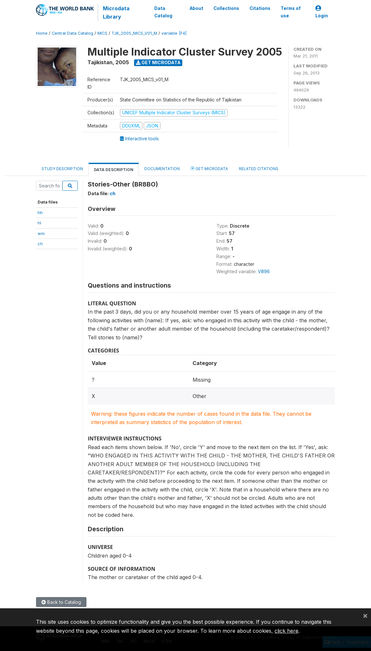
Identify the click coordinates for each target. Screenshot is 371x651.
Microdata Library (116, 12)
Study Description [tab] (62, 168)
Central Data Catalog (72, 33)
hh (40, 212)
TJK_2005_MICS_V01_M (134, 33)
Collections (226, 8)
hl (39, 222)
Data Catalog (163, 12)
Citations (259, 8)
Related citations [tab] (258, 168)
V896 (264, 271)
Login (321, 12)
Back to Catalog (61, 602)
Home (42, 33)
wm (41, 233)
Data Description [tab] (113, 169)
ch (40, 243)
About (196, 8)
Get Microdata (158, 62)
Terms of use (291, 12)
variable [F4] (173, 33)
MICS (102, 33)
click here (286, 631)
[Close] (365, 615)
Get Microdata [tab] (209, 168)
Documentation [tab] (162, 168)
